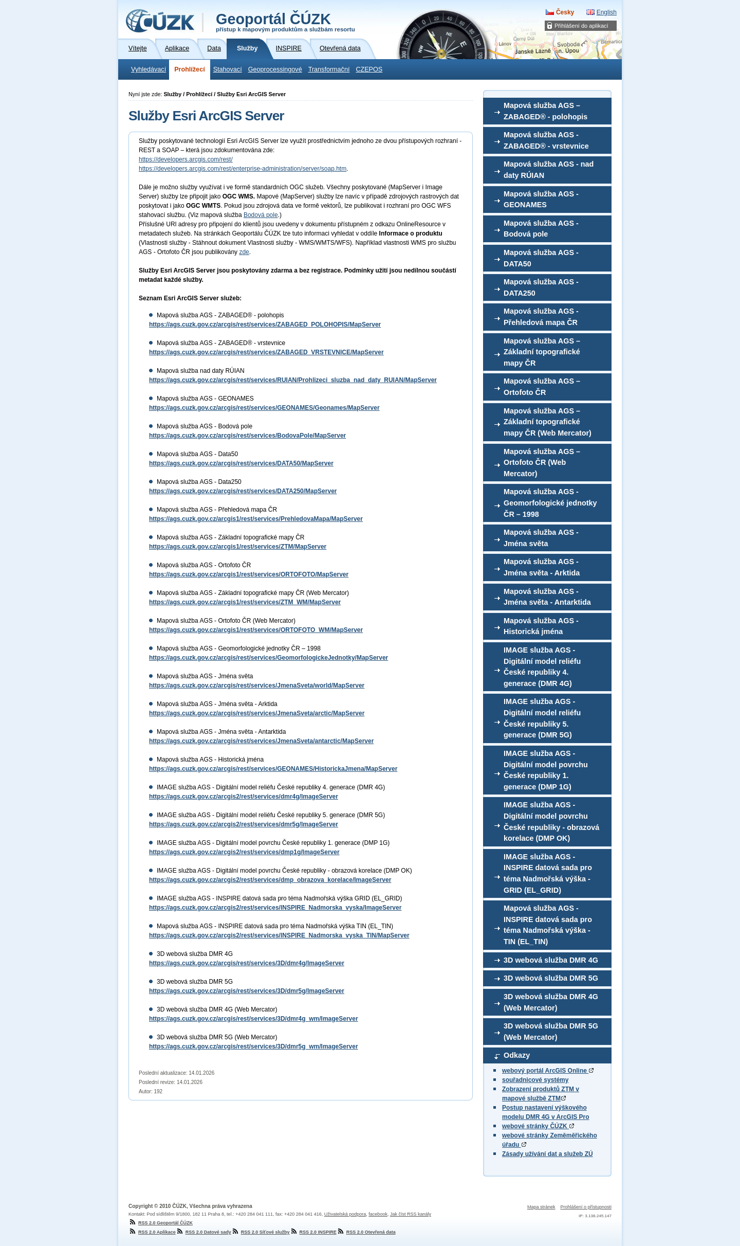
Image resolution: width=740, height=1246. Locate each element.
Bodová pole (261, 215)
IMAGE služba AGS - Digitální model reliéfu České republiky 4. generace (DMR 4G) (542, 667)
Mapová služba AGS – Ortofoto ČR (542, 386)
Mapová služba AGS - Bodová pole (541, 229)
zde (244, 252)
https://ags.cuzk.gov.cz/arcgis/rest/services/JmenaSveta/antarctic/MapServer (261, 741)
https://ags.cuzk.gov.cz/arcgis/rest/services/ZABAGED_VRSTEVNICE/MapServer (266, 352)
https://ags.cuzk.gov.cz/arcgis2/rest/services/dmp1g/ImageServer (244, 852)
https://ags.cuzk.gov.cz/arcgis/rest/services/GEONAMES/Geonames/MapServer (264, 407)
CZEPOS (369, 69)
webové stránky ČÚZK (538, 1126)
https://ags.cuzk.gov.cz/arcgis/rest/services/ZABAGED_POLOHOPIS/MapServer (265, 324)
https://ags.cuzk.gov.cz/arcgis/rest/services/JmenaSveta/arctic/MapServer (256, 713)
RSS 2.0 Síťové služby (260, 1232)
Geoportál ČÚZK (285, 21)
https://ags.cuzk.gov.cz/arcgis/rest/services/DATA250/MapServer (243, 491)
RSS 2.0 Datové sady (203, 1232)
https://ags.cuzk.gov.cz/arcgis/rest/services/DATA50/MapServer (241, 463)
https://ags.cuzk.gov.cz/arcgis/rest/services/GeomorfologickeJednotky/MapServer (268, 657)
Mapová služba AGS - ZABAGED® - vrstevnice (546, 140)
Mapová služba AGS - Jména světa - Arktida (542, 567)
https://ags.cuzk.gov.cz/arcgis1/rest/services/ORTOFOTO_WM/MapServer (256, 630)
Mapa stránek (541, 1206)
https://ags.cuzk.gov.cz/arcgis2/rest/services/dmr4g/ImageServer (243, 796)
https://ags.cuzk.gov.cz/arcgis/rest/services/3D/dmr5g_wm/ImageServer (253, 1046)
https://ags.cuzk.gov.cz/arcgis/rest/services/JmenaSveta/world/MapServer (256, 685)
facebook (377, 1214)
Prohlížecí (189, 69)
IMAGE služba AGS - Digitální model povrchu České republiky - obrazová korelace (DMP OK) (551, 821)
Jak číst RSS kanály (410, 1214)
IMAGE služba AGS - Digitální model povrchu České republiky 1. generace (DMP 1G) (546, 770)
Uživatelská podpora (345, 1214)
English (607, 12)
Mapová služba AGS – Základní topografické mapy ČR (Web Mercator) (547, 422)
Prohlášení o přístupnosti (586, 1206)
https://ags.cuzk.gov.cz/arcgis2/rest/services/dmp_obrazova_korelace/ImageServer (270, 879)
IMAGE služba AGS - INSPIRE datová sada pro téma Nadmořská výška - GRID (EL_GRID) (548, 873)
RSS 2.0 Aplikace (152, 1232)
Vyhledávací (148, 69)
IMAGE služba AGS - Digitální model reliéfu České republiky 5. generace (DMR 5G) (542, 718)
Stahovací (227, 69)
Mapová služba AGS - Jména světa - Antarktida (547, 597)
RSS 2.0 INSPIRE (313, 1232)
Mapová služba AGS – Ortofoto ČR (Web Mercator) (542, 462)
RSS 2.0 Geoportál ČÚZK (160, 1222)
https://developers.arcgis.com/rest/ (186, 159)
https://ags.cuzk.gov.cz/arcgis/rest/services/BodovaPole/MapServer (247, 435)
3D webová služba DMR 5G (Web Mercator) (551, 1031)
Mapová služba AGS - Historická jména (541, 626)
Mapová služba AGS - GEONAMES (541, 199)
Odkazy (517, 1055)
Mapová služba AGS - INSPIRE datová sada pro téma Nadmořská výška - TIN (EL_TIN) (548, 925)
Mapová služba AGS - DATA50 (541, 258)
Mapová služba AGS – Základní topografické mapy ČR (542, 352)
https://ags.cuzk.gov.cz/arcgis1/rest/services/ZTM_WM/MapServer (245, 602)
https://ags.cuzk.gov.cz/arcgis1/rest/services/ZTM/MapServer (237, 546)
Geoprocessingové (275, 69)
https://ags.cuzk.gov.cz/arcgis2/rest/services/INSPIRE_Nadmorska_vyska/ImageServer (275, 907)
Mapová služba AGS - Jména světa (541, 538)
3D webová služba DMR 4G (551, 960)
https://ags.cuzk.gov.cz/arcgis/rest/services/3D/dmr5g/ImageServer (246, 991)
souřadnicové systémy (535, 1080)
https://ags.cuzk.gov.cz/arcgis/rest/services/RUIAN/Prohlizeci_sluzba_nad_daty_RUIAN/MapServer (293, 380)
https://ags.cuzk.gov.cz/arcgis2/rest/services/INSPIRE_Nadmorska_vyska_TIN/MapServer (279, 935)
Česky (565, 12)
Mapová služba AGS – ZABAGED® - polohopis (545, 111)
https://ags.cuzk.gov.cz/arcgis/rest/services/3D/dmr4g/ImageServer (246, 963)
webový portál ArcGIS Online (548, 1070)
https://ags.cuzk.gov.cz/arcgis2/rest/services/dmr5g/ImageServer (243, 824)
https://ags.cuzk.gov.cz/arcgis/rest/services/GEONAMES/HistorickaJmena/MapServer (273, 768)
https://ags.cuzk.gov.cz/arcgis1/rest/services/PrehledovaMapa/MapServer (256, 518)
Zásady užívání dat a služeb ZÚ (547, 1154)
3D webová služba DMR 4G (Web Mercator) (551, 1002)
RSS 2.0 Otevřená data (366, 1232)
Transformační (329, 69)
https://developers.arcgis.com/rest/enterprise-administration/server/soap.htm (242, 168)
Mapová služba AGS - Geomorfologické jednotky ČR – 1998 (550, 502)
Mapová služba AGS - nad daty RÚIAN (549, 169)
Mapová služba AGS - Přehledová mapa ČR (541, 317)
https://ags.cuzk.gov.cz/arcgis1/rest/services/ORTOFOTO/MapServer (248, 574)
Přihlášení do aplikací (581, 26)
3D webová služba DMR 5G (551, 978)
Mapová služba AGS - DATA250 (541, 287)
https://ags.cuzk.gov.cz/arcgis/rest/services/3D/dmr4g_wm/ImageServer (253, 1018)
